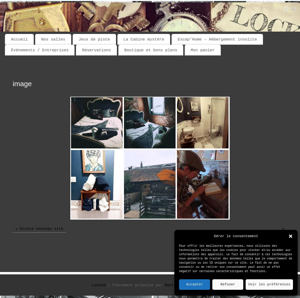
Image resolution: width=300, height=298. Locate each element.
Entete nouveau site (41, 229)
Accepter (194, 284)
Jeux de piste (94, 39)
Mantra (171, 285)
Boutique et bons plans (150, 50)
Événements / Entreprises (40, 50)
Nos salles (53, 39)
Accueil (19, 39)
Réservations (96, 50)
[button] (290, 236)
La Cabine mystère (143, 39)
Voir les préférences (269, 284)
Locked (98, 285)
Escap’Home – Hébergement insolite (217, 39)
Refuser (227, 284)
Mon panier (203, 50)
